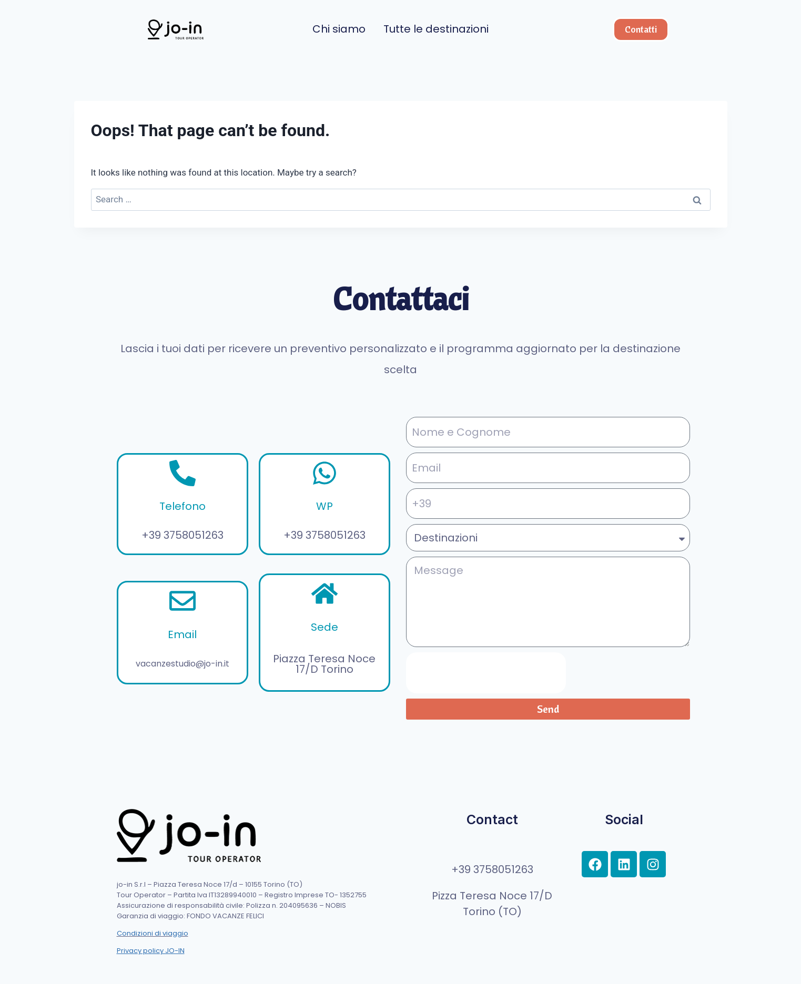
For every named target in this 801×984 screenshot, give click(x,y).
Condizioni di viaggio (152, 933)
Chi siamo (339, 29)
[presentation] (486, 672)
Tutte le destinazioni (436, 29)
